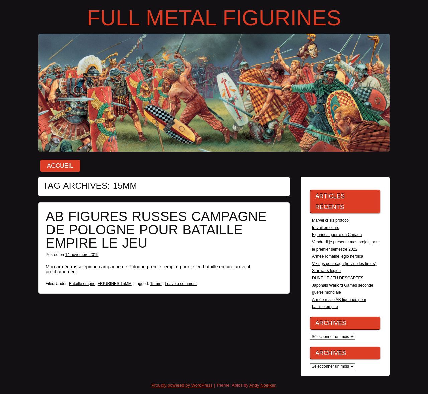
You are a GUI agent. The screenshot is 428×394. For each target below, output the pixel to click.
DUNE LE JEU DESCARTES (337, 278)
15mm (155, 283)
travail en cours (325, 227)
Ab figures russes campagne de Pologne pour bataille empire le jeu (156, 229)
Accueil (60, 165)
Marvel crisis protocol (331, 220)
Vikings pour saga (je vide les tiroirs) (344, 263)
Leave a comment (181, 283)
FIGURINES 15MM (115, 283)
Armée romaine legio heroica (337, 256)
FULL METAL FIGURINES (214, 18)
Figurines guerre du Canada (337, 234)
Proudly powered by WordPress (182, 385)
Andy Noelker (262, 385)
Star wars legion (326, 270)
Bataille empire (82, 283)
